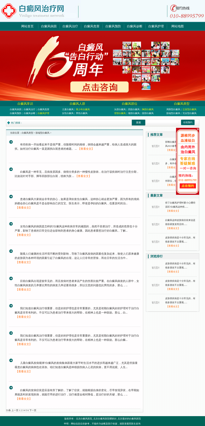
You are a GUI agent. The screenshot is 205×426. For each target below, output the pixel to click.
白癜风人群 (77, 103)
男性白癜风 (82, 113)
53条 (8, 410)
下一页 (32, 410)
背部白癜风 (120, 113)
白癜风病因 (49, 26)
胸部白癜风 (148, 109)
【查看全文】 (86, 148)
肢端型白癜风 (173, 113)
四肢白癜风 (134, 109)
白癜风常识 (25, 103)
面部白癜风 (148, 113)
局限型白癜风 (173, 109)
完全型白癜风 (189, 113)
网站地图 (177, 26)
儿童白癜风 (68, 109)
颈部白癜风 (134, 113)
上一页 (14, 410)
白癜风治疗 (70, 26)
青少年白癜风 (83, 109)
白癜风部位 (129, 103)
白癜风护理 (156, 26)
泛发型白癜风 (189, 109)
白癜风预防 (113, 26)
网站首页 (27, 26)
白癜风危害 (92, 26)
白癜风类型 (182, 103)
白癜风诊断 (134, 26)
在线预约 (187, 122)
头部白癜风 (120, 109)
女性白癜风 (68, 113)
